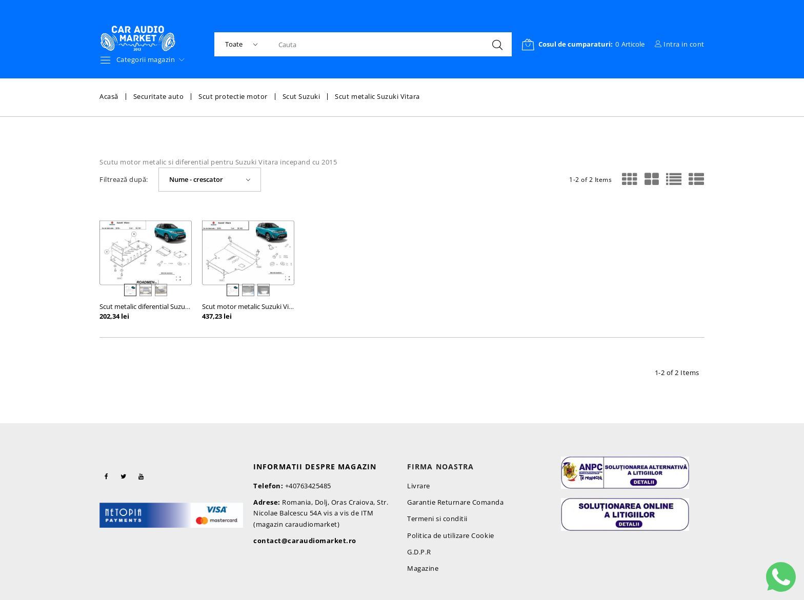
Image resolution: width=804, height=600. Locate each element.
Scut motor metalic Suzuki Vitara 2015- (260, 306)
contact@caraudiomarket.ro (304, 540)
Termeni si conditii (437, 518)
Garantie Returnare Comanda (455, 502)
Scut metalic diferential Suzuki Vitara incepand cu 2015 (181, 306)
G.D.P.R (419, 551)
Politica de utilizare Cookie (450, 535)
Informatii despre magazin (314, 466)
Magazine (422, 568)
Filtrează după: (123, 179)
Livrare (418, 485)
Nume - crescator (196, 179)
